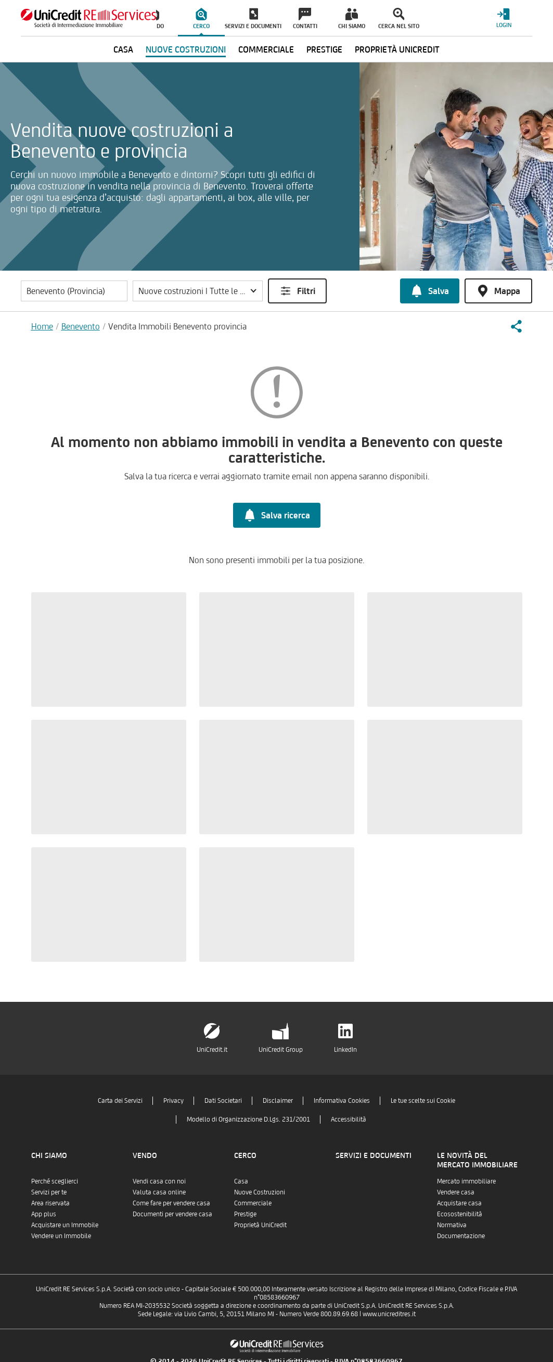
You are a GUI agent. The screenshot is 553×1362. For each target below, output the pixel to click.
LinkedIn (345, 1049)
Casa (241, 1181)
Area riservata (50, 1203)
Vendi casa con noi (159, 1181)
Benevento (80, 326)
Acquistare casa (459, 1203)
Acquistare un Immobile (64, 1225)
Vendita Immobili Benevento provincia (177, 326)
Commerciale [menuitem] (266, 49)
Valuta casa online (159, 1192)
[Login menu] (503, 18)
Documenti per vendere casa (172, 1214)
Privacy (173, 1100)
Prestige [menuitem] (324, 49)
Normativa (452, 1225)
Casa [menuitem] (123, 49)
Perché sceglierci (54, 1181)
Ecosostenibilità (459, 1214)
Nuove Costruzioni (259, 1192)
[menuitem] (201, 18)
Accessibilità (348, 1119)
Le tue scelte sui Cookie (423, 1100)
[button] (198, 291)
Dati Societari (223, 1100)
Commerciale (253, 1203)
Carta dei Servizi (120, 1100)
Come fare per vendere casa (171, 1203)
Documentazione (461, 1236)
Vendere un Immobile (61, 1236)
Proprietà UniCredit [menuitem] (397, 49)
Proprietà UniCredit (260, 1225)
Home (42, 326)
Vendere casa (455, 1192)
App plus (43, 1214)
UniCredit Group (281, 1049)
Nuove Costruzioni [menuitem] (186, 49)
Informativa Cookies (342, 1100)
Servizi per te (49, 1192)
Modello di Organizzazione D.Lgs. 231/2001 (248, 1119)
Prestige (245, 1214)
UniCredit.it (212, 1049)
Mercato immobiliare (466, 1181)
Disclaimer (278, 1100)
